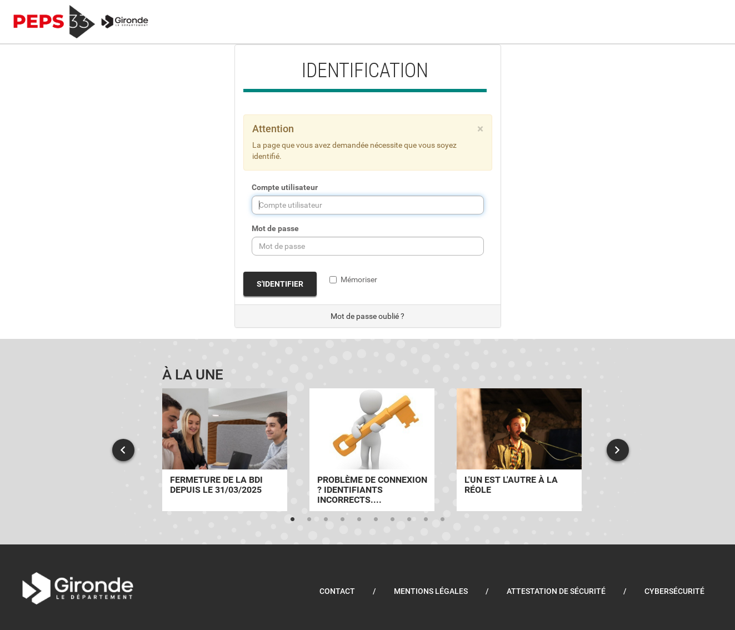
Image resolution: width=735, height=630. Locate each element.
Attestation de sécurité (556, 591)
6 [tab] (376, 519)
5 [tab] (359, 519)
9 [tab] (426, 519)
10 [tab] (442, 519)
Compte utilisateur (285, 187)
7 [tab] (392, 519)
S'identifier (280, 283)
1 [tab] (292, 519)
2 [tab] (309, 519)
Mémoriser (353, 279)
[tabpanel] (224, 449)
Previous (123, 450)
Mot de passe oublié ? (367, 316)
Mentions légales (431, 591)
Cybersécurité (674, 591)
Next (618, 450)
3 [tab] (326, 519)
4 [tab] (342, 519)
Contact (337, 591)
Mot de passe (275, 228)
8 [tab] (409, 519)
